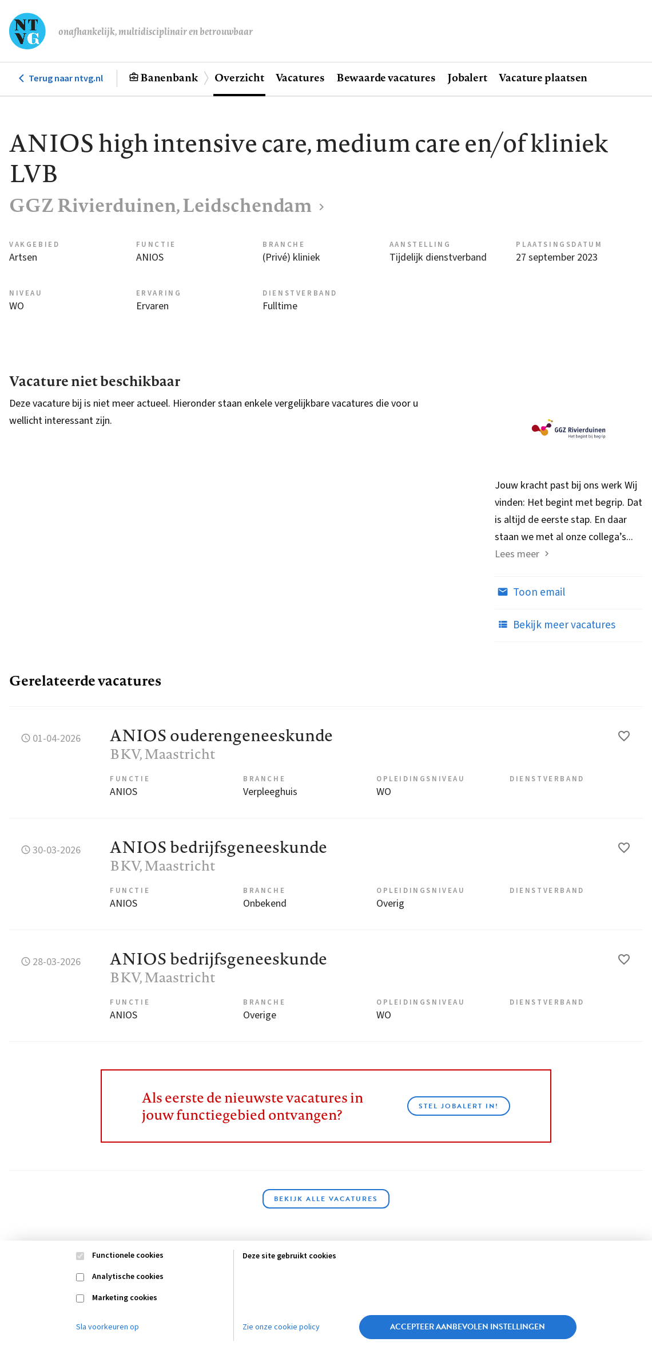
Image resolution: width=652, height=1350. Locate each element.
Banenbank (169, 77)
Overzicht (239, 77)
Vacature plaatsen (543, 77)
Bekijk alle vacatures (326, 1199)
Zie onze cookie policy (281, 1327)
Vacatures (300, 77)
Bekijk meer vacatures (555, 625)
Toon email (530, 592)
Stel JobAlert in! (459, 1106)
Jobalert (467, 77)
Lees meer (517, 554)
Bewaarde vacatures (386, 77)
